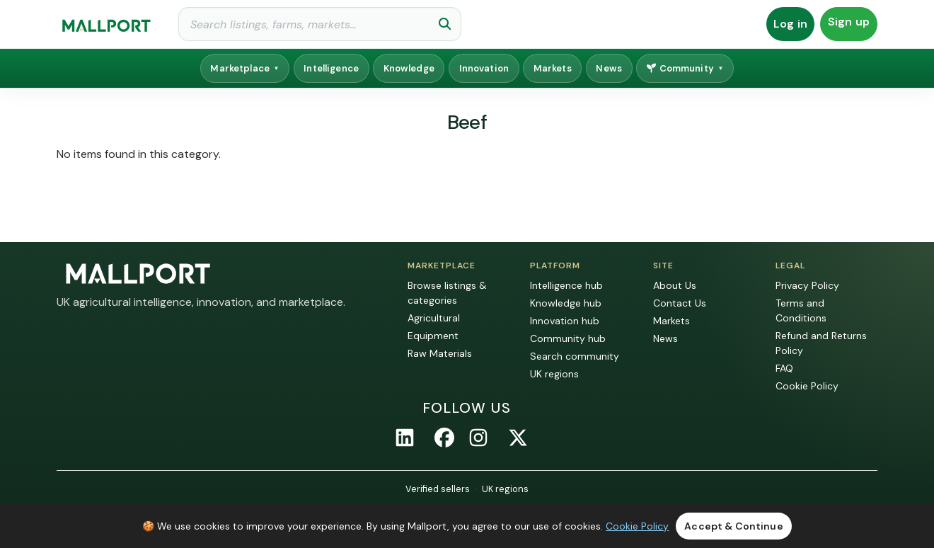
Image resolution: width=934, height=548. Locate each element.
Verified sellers (437, 489)
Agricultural (434, 318)
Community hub (568, 338)
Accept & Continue (733, 526)
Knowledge (409, 68)
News (609, 68)
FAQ (784, 368)
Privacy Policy (807, 285)
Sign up (849, 21)
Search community (574, 356)
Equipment (433, 335)
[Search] (319, 24)
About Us (674, 285)
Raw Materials (440, 353)
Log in (790, 23)
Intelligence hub (566, 285)
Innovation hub (564, 320)
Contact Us (679, 303)
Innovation (484, 68)
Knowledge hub (565, 303)
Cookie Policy (807, 385)
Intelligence (331, 68)
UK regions (554, 373)
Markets (553, 68)
